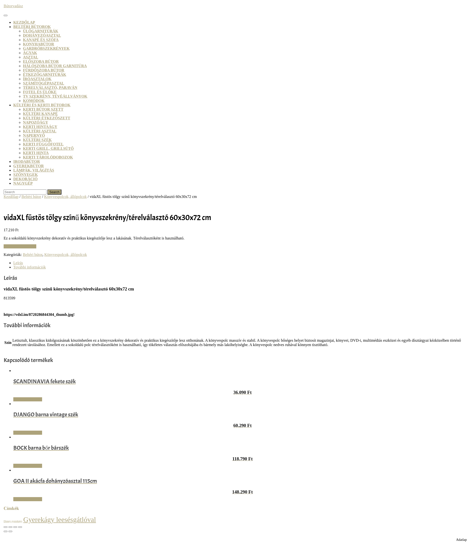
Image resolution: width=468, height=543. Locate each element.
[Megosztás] (15, 527)
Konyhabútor (38, 44)
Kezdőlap (24, 22)
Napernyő (34, 135)
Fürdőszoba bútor (43, 70)
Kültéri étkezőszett (46, 118)
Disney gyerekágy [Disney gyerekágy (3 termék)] (13, 521)
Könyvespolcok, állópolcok (65, 197)
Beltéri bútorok (32, 27)
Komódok (34, 101)
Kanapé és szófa (41, 40)
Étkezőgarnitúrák (44, 74)
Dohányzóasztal (42, 35)
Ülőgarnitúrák (40, 31)
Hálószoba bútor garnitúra (55, 66)
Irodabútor (26, 161)
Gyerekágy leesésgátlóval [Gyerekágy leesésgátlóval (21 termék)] (59, 519)
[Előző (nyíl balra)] (5, 531)
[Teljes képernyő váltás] (10, 527)
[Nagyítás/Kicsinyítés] (5, 527)
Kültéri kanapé (40, 114)
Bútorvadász (13, 6)
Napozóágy (35, 122)
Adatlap (461, 540)
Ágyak (30, 53)
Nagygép (23, 183)
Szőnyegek (25, 175)
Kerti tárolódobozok (48, 157)
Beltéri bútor (31, 197)
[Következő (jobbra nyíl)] (10, 531)
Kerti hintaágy (40, 127)
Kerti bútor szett (43, 109)
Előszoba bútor (41, 61)
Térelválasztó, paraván (50, 88)
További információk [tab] (29, 267)
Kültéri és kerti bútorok (41, 105)
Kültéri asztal (39, 131)
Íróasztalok (37, 79)
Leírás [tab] (18, 263)
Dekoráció (25, 179)
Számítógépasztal (43, 83)
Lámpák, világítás (33, 170)
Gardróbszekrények (46, 48)
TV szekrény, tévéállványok (55, 96)
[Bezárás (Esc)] (20, 527)
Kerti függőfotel (43, 144)
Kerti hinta (36, 153)
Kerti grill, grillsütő (48, 148)
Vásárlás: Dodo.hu (27, 399)
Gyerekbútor (28, 166)
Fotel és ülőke (40, 92)
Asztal (30, 57)
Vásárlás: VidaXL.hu (20, 246)
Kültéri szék (37, 140)
